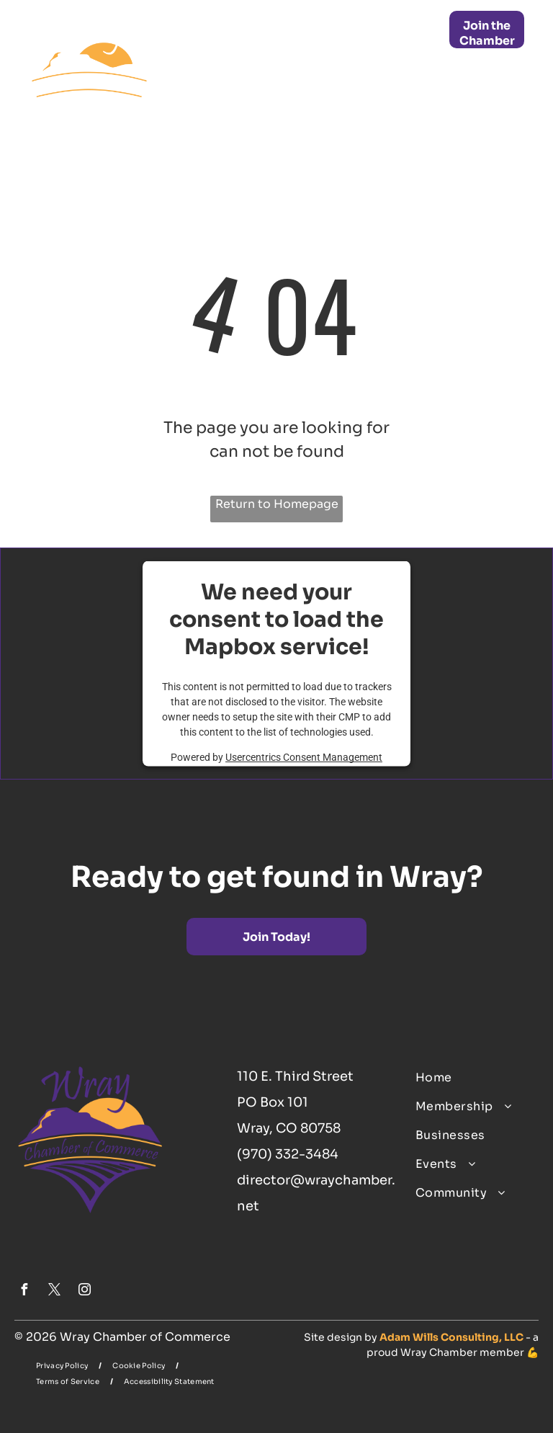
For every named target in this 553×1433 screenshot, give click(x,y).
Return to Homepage (276, 504)
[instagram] (84, 1291)
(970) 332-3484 (287, 1154)
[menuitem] (284, 27)
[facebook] (23, 1291)
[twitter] (54, 1291)
